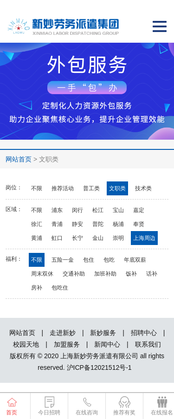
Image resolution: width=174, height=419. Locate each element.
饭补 (131, 274)
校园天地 (26, 344)
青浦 (57, 224)
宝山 (118, 210)
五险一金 (63, 260)
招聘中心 (144, 332)
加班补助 (105, 274)
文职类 (117, 188)
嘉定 (138, 210)
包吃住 (60, 287)
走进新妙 (63, 332)
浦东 (57, 210)
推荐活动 (63, 188)
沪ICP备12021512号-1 (99, 367)
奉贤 (138, 224)
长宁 (77, 238)
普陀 (97, 224)
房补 (36, 287)
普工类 (91, 188)
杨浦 (118, 224)
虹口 (57, 238)
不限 (36, 188)
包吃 (109, 260)
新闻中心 (107, 344)
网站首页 (19, 159)
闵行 (77, 210)
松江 (97, 210)
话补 (151, 274)
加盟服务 (67, 344)
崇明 (118, 238)
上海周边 (144, 238)
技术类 (143, 188)
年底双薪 (135, 260)
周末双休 (42, 274)
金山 (97, 238)
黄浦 (36, 238)
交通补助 (74, 274)
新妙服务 (103, 332)
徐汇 (36, 224)
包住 (88, 260)
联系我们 (148, 344)
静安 (77, 224)
